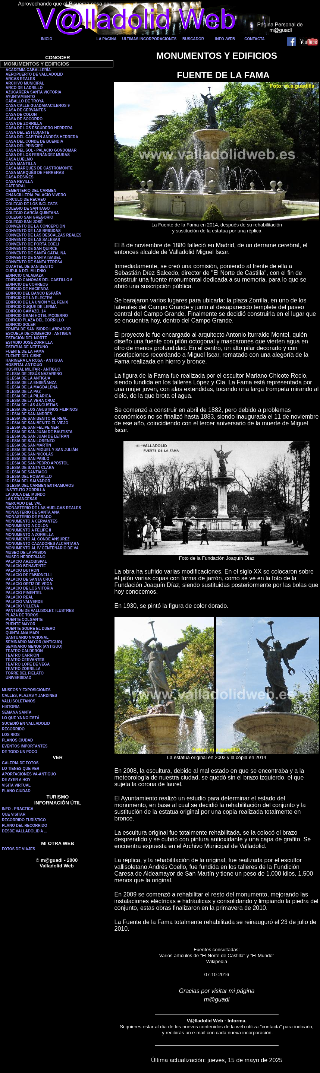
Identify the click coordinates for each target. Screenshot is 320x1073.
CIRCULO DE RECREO (26, 199)
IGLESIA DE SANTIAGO (26, 472)
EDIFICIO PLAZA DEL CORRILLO (35, 320)
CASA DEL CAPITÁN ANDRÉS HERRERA (42, 137)
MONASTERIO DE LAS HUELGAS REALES (43, 508)
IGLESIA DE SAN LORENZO (30, 441)
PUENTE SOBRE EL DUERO (30, 628)
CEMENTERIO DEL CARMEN (31, 190)
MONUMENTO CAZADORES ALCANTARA (42, 544)
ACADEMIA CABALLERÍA (28, 70)
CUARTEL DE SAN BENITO (30, 266)
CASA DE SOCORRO (24, 119)
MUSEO (13, 557)
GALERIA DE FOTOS (20, 763)
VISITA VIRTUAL (16, 785)
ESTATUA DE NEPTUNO (27, 347)
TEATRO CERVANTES (25, 660)
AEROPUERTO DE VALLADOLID (34, 74)
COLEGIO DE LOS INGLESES (31, 204)
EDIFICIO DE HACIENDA (27, 289)
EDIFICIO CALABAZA (25, 275)
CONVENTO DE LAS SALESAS (33, 240)
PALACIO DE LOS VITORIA (29, 588)
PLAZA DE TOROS (22, 615)
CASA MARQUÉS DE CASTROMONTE (39, 168)
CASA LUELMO (19, 159)
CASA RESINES (20, 177)
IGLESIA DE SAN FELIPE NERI (33, 427)
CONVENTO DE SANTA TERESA (34, 262)
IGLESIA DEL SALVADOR (28, 481)
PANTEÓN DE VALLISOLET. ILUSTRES (40, 611)
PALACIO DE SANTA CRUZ (29, 579)
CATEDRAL (16, 186)
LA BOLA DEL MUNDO (26, 494)
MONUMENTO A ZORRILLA (30, 535)
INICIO (47, 39)
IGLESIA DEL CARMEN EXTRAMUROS (40, 485)
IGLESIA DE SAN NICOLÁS (29, 454)
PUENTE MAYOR (20, 624)
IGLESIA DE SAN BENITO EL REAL (37, 418)
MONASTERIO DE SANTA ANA (33, 512)
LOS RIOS (11, 735)
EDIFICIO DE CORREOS (27, 284)
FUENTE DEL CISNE (23, 356)
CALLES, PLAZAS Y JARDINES (29, 695)
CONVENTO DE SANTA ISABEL (33, 257)
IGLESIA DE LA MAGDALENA (32, 387)
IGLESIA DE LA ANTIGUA (28, 378)
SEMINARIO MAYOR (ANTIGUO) (34, 642)
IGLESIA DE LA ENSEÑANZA (31, 383)
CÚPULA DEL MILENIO (26, 271)
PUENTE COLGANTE (24, 620)
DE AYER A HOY (16, 780)
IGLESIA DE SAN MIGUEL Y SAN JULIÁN (42, 450)
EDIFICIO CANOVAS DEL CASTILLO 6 (39, 280)
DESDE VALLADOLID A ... (24, 831)
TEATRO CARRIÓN (22, 655)
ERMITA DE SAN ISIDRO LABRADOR (38, 329)
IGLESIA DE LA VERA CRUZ (30, 401)
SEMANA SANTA (16, 712)
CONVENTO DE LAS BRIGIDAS (33, 231)
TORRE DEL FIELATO (25, 673)
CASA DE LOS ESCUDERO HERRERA (39, 128)
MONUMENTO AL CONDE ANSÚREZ (38, 539)
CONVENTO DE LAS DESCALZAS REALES (43, 235)
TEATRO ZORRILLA (23, 669)
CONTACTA (254, 39)
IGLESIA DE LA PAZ (23, 392)
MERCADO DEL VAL (23, 503)
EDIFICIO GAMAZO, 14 (26, 311)
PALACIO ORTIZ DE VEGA (29, 584)
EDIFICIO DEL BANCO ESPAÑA (33, 293)
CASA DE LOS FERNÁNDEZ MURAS (38, 155)
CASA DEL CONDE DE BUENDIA (34, 141)
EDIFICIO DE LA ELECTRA (29, 298)
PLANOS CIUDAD (17, 740)
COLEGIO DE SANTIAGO (28, 208)
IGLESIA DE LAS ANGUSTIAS (32, 405)
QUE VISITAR (13, 814)
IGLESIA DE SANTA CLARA (30, 468)
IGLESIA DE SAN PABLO (27, 459)
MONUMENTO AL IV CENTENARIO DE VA (42, 548)
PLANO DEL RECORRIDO (24, 825)
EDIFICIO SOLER (21, 325)
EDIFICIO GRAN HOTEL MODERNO (37, 316)
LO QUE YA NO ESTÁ (21, 718)
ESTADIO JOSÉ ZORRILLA (29, 342)
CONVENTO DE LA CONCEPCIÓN (35, 226)
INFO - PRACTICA (17, 809)
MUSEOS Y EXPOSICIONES (26, 690)
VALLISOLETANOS (18, 701)
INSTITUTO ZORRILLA (25, 490)
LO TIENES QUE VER (21, 768)
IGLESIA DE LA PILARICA (28, 396)
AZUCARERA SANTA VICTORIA (33, 92)
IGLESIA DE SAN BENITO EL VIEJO (37, 423)
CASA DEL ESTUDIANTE (27, 132)
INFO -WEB (225, 39)
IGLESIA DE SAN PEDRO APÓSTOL (37, 463)
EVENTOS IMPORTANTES (24, 746)
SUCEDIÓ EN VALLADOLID (26, 723)
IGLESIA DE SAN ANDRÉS (29, 414)
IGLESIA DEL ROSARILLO (29, 476)
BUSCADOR (193, 39)
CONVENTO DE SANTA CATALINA (36, 253)
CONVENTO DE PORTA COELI (32, 244)
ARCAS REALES (20, 79)
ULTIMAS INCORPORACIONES (149, 39)
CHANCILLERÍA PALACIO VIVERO (36, 195)
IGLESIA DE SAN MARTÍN (28, 445)
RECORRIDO (13, 729)
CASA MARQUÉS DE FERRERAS (35, 173)
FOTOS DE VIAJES (18, 849)
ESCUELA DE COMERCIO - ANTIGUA (38, 333)
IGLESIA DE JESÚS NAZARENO (34, 374)
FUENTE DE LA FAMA (25, 351)
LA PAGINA (107, 39)
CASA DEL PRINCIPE (24, 146)
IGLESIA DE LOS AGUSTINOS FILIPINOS (42, 409)
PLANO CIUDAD (16, 791)
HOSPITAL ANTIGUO (24, 365)
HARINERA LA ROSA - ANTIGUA (34, 360)
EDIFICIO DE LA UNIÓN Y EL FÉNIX (37, 302)
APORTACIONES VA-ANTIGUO (29, 774)
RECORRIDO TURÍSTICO (24, 820)
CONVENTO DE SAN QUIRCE (31, 249)
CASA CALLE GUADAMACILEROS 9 (38, 106)
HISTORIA (11, 707)
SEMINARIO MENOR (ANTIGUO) (34, 646)
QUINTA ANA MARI (22, 633)
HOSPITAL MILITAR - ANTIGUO (33, 369)
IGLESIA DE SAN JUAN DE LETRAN (37, 436)
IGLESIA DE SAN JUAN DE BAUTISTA (39, 432)
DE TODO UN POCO (19, 752)
